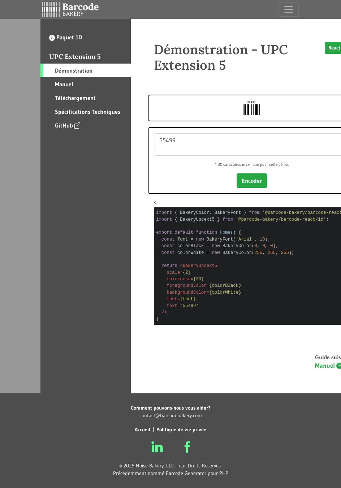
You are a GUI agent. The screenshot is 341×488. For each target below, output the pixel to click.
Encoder (252, 180)
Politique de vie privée (181, 429)
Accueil (142, 429)
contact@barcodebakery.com (170, 415)
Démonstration (73, 70)
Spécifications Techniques (87, 111)
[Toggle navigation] (289, 9)
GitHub (67, 125)
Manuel (64, 84)
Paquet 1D (65, 37)
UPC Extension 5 (75, 56)
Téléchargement (75, 98)
